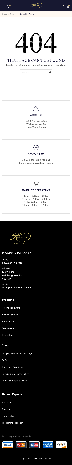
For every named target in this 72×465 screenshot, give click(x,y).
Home (4, 14)
